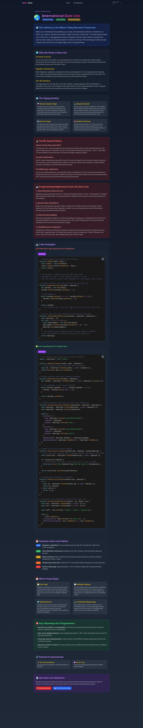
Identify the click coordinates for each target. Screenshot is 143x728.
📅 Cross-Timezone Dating (62, 688)
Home (68, 3)
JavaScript (42, 254)
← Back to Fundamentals (42, 11)
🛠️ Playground (78, 3)
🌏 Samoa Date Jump (43, 688)
